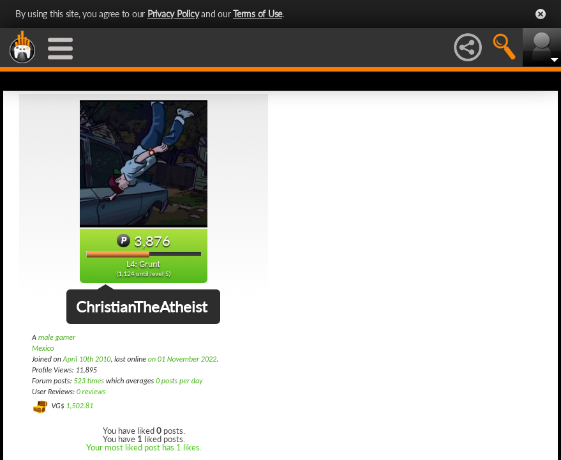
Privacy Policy (173, 13)
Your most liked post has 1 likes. (144, 447)
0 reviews (91, 391)
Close (540, 14)
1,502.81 (79, 405)
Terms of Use (257, 13)
